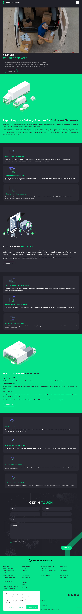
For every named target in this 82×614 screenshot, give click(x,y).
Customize (11, 607)
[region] (21, 601)
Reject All (21, 607)
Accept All (32, 607)
